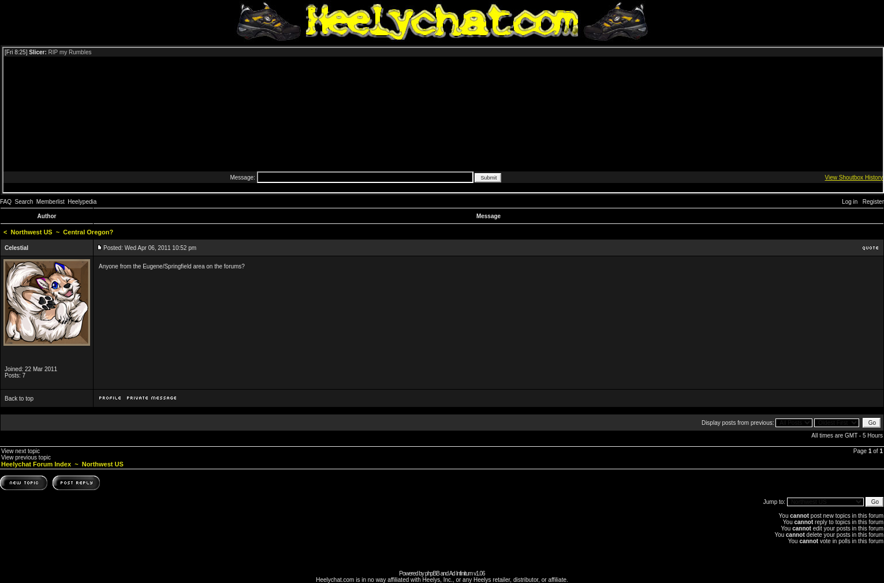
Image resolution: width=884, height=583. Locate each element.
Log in (849, 202)
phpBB (432, 573)
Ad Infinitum (461, 573)
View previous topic (26, 457)
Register (873, 202)
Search (24, 202)
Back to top (19, 398)
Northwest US (32, 232)
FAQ (6, 202)
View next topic (20, 451)
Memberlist (50, 202)
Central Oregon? (88, 232)
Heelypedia (82, 202)
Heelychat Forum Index (36, 464)
